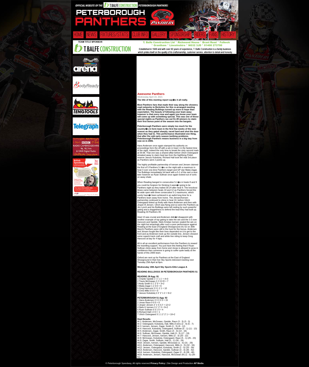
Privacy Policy (157, 363)
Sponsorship (180, 35)
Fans (213, 35)
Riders (200, 35)
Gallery (159, 35)
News (91, 35)
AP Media (198, 363)
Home (78, 35)
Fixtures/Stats (114, 35)
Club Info (140, 35)
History (228, 35)
